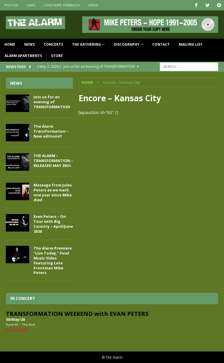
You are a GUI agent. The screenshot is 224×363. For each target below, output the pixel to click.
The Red (28, 324)
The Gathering (86, 44)
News (29, 44)
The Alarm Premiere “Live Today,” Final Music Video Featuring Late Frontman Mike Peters (53, 260)
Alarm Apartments (23, 55)
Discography (126, 44)
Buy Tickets (17, 330)
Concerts (53, 44)
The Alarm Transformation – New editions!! (51, 130)
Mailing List (191, 44)
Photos (11, 5)
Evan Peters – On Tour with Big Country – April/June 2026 (53, 224)
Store (57, 55)
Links (31, 5)
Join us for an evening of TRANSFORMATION (52, 101)
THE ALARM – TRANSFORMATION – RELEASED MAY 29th (53, 160)
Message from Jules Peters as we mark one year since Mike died (53, 192)
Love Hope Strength (62, 5)
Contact (161, 44)
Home (9, 44)
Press (93, 5)
